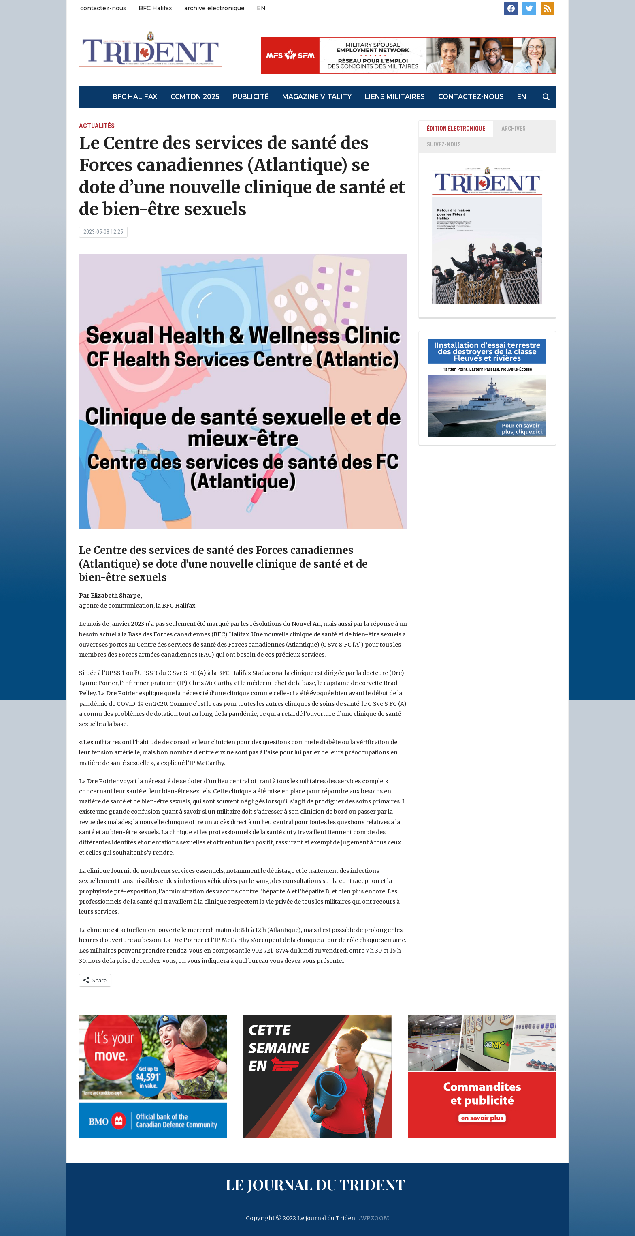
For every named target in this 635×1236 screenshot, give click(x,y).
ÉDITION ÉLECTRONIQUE (456, 128)
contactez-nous (103, 8)
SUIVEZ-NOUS (444, 144)
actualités (97, 126)
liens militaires (395, 97)
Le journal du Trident (315, 1184)
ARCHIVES (513, 128)
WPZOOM (375, 1218)
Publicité (251, 97)
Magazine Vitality (317, 97)
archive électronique (214, 8)
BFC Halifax (155, 8)
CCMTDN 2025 (194, 97)
